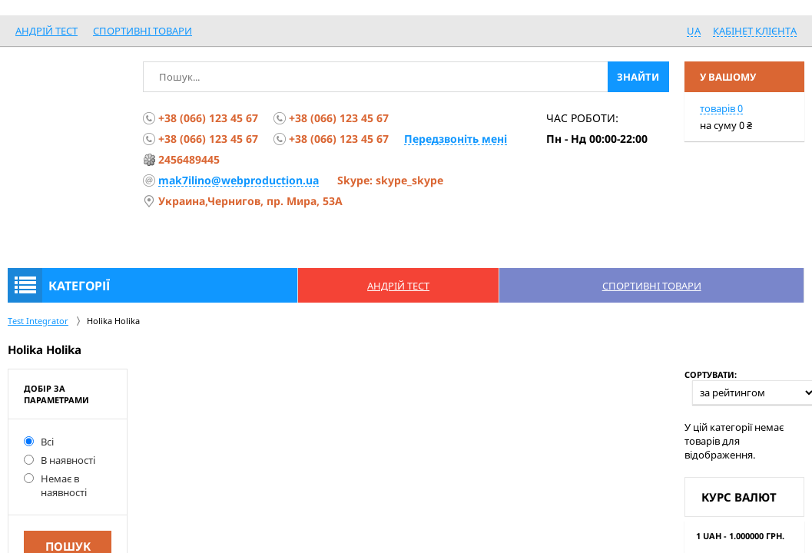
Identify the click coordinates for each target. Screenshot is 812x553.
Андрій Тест (46, 31)
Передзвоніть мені (455, 138)
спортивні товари (142, 31)
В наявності (59, 460)
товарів (721, 108)
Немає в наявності (55, 485)
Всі (39, 442)
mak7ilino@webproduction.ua (238, 180)
